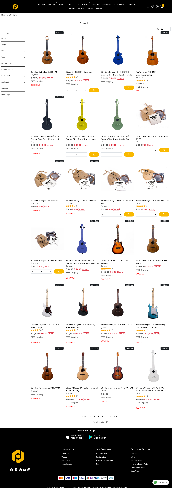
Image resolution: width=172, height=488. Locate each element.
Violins (86, 4)
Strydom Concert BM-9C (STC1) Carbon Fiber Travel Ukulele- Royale (116, 73)
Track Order (135, 471)
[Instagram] (29, 470)
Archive (99, 9)
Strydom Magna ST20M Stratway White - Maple (45, 326)
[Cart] (94, 90)
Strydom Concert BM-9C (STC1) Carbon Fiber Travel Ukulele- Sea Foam (115, 138)
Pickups (131, 4)
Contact (134, 453)
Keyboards (119, 4)
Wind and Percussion (102, 4)
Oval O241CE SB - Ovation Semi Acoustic (115, 262)
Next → (116, 417)
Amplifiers (73, 4)
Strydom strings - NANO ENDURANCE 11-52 (117, 202)
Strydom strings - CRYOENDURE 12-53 (152, 200)
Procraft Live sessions (104, 460)
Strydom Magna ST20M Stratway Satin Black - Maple (80, 326)
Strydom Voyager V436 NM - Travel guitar (151, 262)
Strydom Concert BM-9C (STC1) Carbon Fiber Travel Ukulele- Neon (81, 137)
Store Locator (67, 464)
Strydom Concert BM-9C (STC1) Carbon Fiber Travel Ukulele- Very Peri (82, 262)
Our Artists (66, 460)
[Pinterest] (20, 470)
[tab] (13, 38)
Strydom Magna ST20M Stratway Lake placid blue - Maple (150, 326)
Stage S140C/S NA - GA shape (79, 72)
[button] (157, 6)
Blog (90, 9)
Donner (62, 4)
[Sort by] (161, 29)
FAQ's (133, 457)
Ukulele (52, 4)
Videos (72, 9)
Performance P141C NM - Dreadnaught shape (146, 73)
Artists (81, 9)
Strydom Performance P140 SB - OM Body (117, 389)
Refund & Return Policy (140, 464)
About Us (65, 453)
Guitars (42, 4)
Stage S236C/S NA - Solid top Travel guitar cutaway (82, 389)
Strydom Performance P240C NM (45, 388)
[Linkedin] (16, 470)
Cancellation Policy (138, 467)
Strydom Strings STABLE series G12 (46, 200)
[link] (148, 6)
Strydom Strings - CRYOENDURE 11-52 (47, 260)
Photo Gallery (101, 453)
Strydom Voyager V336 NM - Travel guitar (116, 326)
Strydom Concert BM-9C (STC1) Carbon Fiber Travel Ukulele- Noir (45, 137)
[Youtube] (25, 470)
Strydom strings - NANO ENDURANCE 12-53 (152, 137)
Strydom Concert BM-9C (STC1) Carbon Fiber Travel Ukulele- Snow (151, 389)
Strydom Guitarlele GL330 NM (44, 72)
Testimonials (101, 457)
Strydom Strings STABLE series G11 (81, 200)
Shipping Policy (136, 460)
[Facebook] (12, 470)
